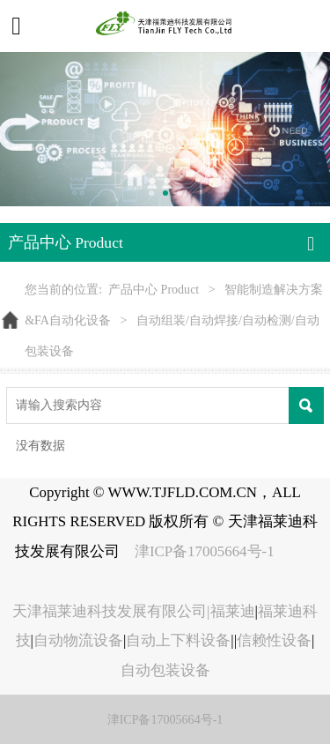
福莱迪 (232, 611)
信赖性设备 (274, 640)
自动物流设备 (78, 640)
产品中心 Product (153, 289)
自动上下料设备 (178, 640)
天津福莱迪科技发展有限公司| (110, 611)
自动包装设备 (165, 670)
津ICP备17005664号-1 (206, 551)
